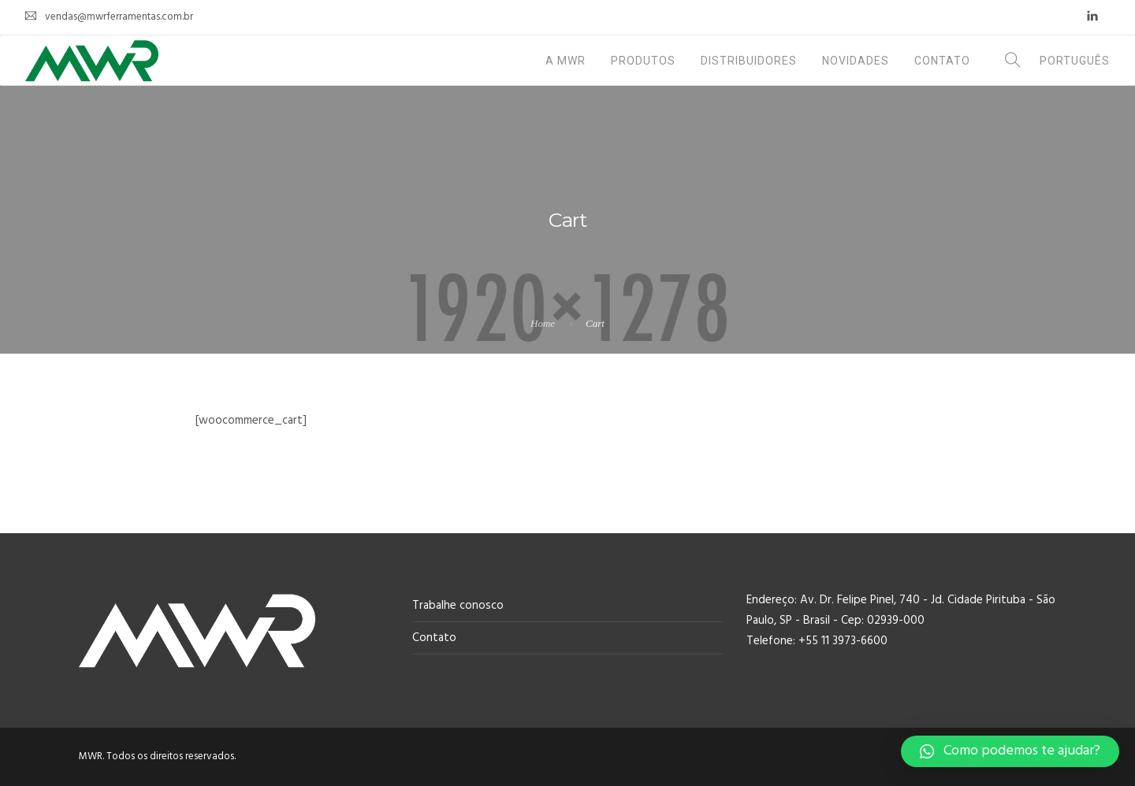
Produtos (643, 60)
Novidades (855, 60)
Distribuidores (749, 60)
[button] (1010, 751)
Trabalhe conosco (458, 605)
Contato (942, 60)
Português (1075, 60)
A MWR (565, 60)
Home (542, 323)
